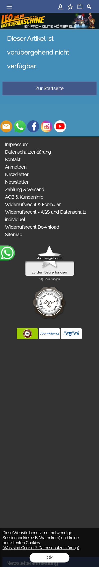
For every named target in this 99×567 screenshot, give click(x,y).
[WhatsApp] (19, 126)
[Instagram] (46, 126)
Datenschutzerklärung (28, 152)
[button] (9, 6)
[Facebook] (33, 126)
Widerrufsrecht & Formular (33, 204)
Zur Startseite (49, 88)
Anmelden (15, 167)
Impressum (16, 144)
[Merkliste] (70, 7)
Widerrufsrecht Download (32, 227)
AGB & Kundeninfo (24, 197)
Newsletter (16, 174)
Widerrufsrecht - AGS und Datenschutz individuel (45, 215)
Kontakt (12, 159)
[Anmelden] (60, 7)
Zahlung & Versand (24, 189)
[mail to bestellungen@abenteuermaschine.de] (6, 126)
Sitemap (13, 234)
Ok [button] (49, 557)
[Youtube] (60, 126)
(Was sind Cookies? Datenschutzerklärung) (40, 547)
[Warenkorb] (80, 7)
